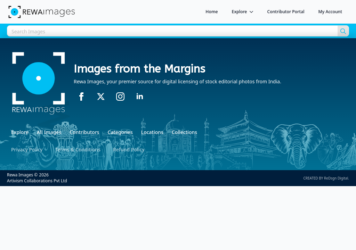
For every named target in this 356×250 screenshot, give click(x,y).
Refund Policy (129, 149)
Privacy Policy (26, 149)
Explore (239, 12)
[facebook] (81, 96)
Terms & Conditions (77, 149)
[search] (343, 31)
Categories (120, 132)
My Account (330, 12)
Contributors (84, 132)
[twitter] (100, 96)
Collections (184, 132)
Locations (152, 132)
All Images (49, 132)
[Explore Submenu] (253, 12)
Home (211, 12)
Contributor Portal (285, 12)
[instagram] (120, 96)
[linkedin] (139, 96)
